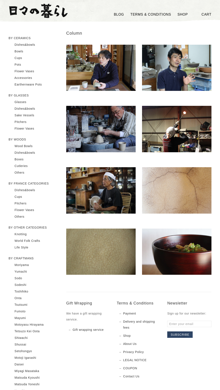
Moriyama (19, 265)
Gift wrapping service (88, 329)
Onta (15, 298)
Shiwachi (18, 338)
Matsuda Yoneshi (24, 384)
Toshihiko (18, 292)
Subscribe (180, 334)
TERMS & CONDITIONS (151, 14)
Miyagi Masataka (24, 371)
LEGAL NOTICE (135, 360)
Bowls (16, 51)
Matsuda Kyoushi (24, 378)
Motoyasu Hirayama (26, 325)
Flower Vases (21, 71)
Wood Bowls (21, 146)
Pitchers (17, 122)
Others (16, 173)
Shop (127, 335)
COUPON (130, 368)
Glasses (17, 102)
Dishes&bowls (22, 45)
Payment (129, 313)
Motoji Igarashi (22, 358)
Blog (119, 14)
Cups (15, 58)
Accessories (20, 78)
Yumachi (18, 272)
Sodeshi (17, 285)
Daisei (16, 364)
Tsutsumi (18, 305)
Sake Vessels (21, 115)
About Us (130, 344)
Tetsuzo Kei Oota (24, 331)
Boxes (16, 159)
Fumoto (17, 311)
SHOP (182, 14)
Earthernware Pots (25, 85)
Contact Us (131, 376)
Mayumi (17, 318)
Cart (202, 14)
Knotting (18, 234)
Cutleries (18, 166)
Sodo (15, 278)
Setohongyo (20, 351)
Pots (15, 65)
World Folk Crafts (24, 241)
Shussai (17, 345)
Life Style (18, 247)
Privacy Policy (133, 352)
